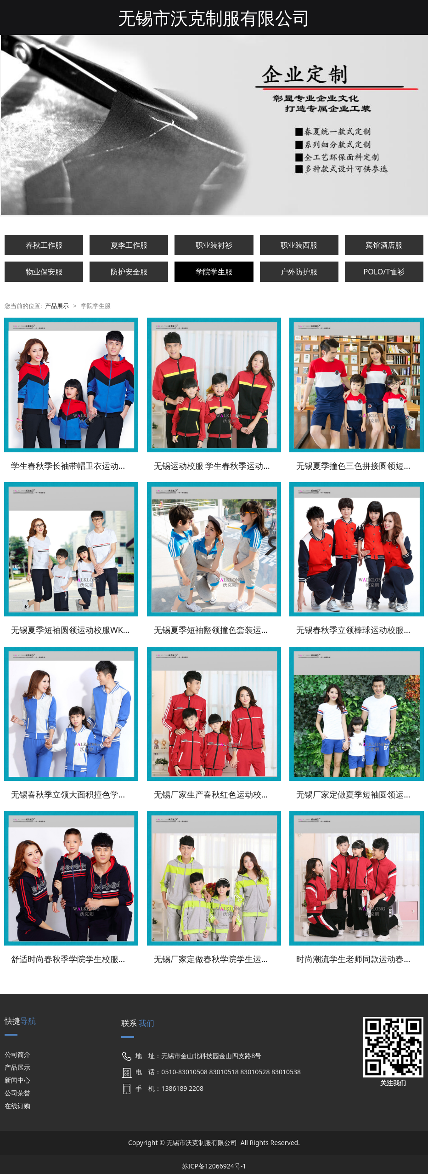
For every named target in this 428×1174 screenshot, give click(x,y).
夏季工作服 (129, 245)
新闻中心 (17, 1077)
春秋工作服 (44, 245)
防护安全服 (129, 272)
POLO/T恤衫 (384, 272)
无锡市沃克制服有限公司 (214, 17)
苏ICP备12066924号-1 (214, 1162)
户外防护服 (299, 272)
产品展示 (57, 306)
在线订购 (17, 1103)
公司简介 (17, 1051)
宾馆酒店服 (384, 245)
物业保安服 (44, 272)
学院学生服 (214, 272)
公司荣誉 (17, 1090)
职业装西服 (299, 245)
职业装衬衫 (214, 245)
